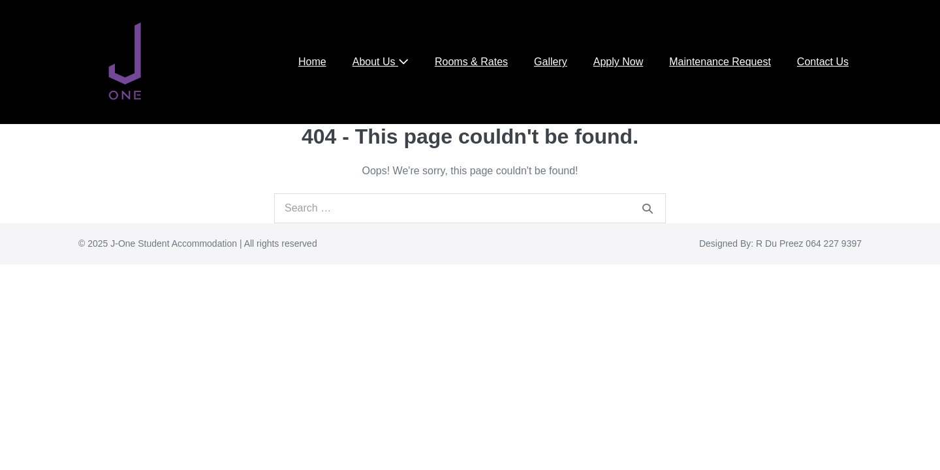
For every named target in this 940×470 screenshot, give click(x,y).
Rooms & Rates (471, 61)
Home (312, 61)
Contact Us (823, 61)
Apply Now (618, 61)
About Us (380, 61)
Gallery (550, 61)
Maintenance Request (720, 61)
